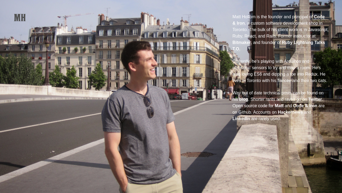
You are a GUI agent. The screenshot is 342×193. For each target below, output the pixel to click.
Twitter (315, 99)
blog (243, 99)
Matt (279, 105)
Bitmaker (241, 42)
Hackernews (290, 112)
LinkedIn (241, 118)
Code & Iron (305, 105)
